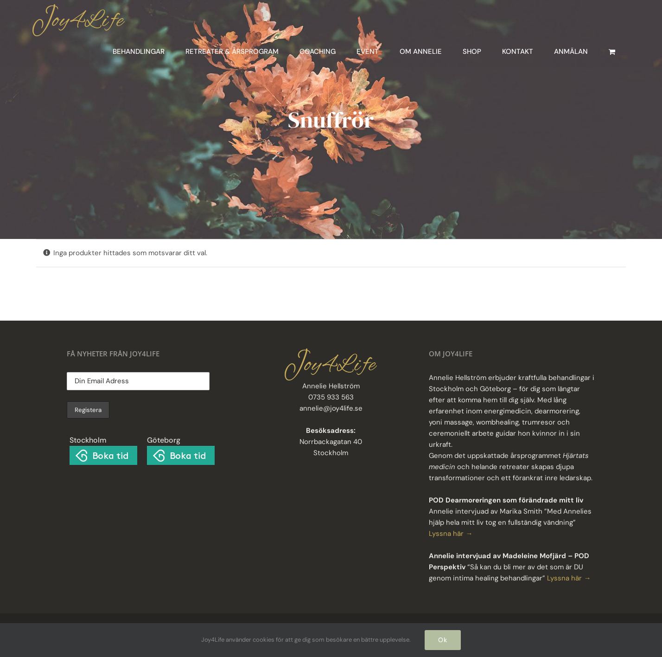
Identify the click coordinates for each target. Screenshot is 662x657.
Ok (442, 640)
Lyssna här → (450, 533)
